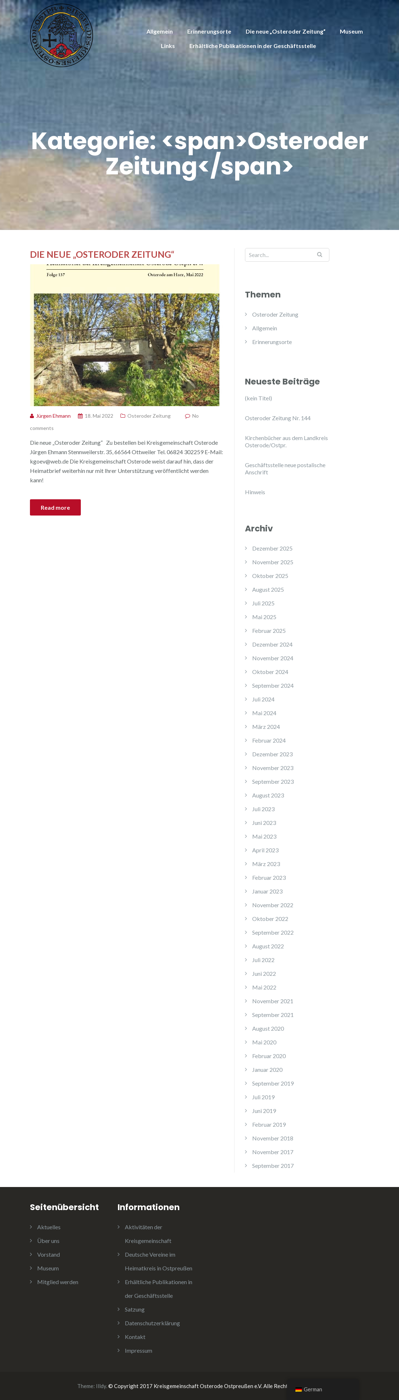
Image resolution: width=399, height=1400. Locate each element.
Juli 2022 (263, 959)
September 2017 (273, 1165)
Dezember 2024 (272, 644)
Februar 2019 (269, 1124)
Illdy (101, 1386)
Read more (55, 507)
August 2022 (268, 946)
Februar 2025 (269, 630)
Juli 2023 (263, 808)
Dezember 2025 (272, 548)
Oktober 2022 (270, 918)
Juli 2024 (263, 699)
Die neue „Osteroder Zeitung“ (285, 31)
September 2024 (273, 685)
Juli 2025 (263, 603)
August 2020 (268, 1028)
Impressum (138, 1350)
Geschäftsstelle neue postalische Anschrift (285, 468)
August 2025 (268, 589)
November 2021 (272, 1000)
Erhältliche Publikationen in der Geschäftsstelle (252, 45)
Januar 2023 (267, 891)
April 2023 (265, 850)
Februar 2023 (269, 877)
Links (168, 45)
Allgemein (159, 31)
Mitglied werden (57, 1281)
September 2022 (273, 932)
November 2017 (272, 1151)
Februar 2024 (269, 740)
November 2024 (272, 658)
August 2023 (268, 795)
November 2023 (272, 767)
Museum (351, 31)
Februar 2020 (269, 1055)
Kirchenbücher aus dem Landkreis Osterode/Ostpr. (286, 441)
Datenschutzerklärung (152, 1322)
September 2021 (273, 1014)
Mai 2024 (264, 712)
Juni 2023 (264, 822)
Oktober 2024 (270, 671)
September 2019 (273, 1083)
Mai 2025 (264, 616)
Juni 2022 (264, 973)
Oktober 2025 (270, 575)
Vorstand (48, 1254)
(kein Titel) (258, 398)
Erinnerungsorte (209, 31)
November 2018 (272, 1138)
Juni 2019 (264, 1110)
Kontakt (135, 1336)
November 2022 (272, 904)
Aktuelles (49, 1226)
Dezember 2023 (272, 754)
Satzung (135, 1309)
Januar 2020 (267, 1069)
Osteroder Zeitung (149, 416)
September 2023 (273, 781)
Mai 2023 (264, 836)
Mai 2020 (264, 1042)
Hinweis (255, 491)
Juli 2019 (263, 1097)
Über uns (48, 1240)
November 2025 (272, 561)
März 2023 (266, 863)
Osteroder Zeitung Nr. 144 (278, 417)
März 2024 (266, 726)
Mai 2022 (264, 987)
